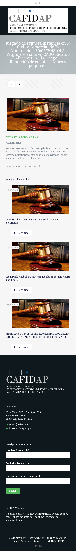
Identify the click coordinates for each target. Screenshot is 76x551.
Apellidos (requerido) (38, 466)
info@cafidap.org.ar (20, 428)
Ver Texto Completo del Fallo (22, 137)
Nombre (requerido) (38, 453)
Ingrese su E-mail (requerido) (38, 479)
